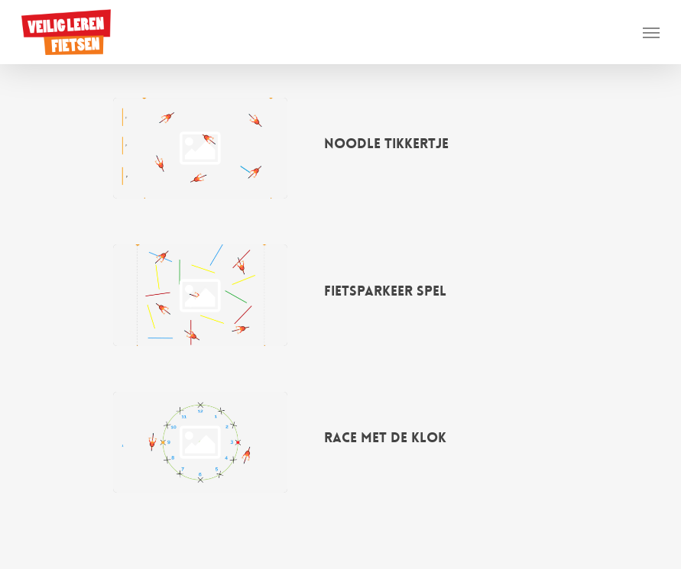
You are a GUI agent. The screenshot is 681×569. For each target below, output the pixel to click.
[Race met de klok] (200, 442)
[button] (651, 32)
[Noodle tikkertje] (200, 148)
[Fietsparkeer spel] (200, 294)
